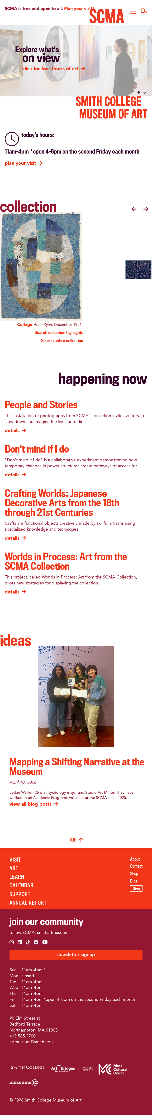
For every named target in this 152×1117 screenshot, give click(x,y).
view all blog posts (31, 805)
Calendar (21, 886)
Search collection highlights (59, 333)
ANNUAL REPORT (28, 903)
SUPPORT (20, 895)
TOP (72, 841)
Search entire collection (62, 341)
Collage (25, 326)
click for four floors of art (50, 69)
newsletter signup (76, 956)
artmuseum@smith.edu (31, 1043)
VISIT (15, 860)
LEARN (17, 877)
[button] (139, 92)
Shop (134, 875)
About (135, 860)
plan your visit (20, 163)
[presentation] (133, 210)
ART (14, 869)
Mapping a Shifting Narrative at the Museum (77, 767)
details (12, 432)
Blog (133, 882)
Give (136, 890)
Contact (136, 867)
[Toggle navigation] (133, 11)
